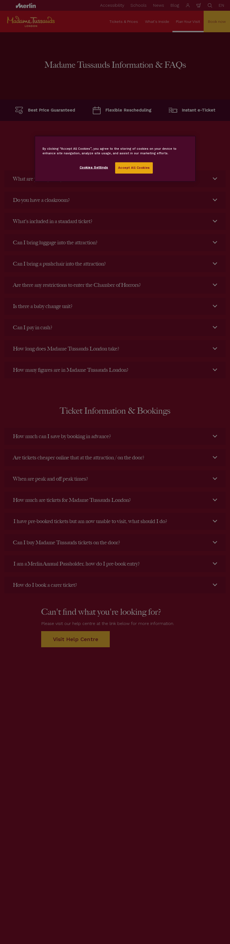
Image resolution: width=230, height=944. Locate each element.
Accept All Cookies (134, 168)
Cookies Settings (94, 167)
